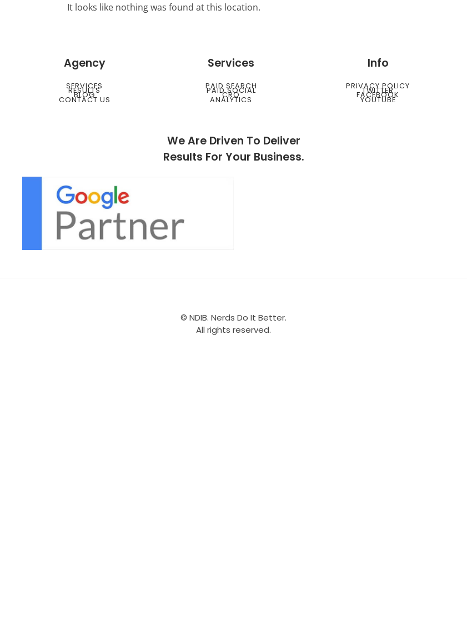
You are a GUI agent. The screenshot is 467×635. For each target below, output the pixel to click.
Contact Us (85, 99)
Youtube (378, 99)
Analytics (231, 99)
